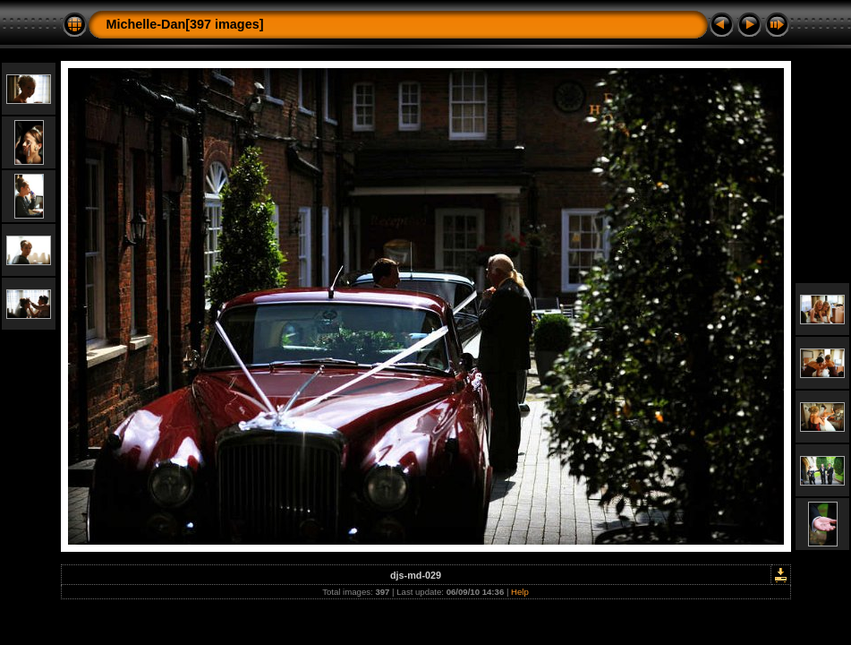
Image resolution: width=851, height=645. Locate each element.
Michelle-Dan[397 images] (185, 24)
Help (520, 592)
